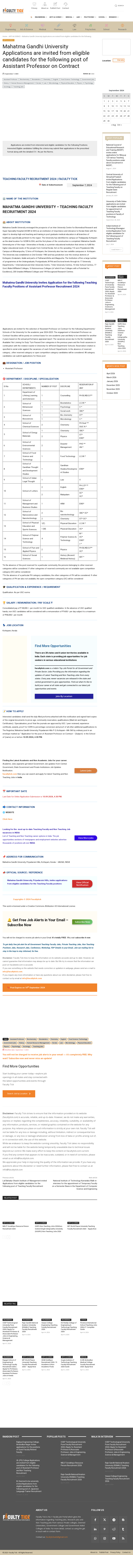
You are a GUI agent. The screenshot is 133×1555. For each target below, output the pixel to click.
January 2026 (112, 381)
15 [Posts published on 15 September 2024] (104, 111)
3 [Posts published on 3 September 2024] (112, 101)
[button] (119, 6)
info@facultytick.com (12, 971)
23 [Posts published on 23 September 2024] (108, 116)
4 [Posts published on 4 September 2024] (116, 101)
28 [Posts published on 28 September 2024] (128, 116)
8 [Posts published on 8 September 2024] (104, 106)
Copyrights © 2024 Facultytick (27, 899)
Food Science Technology (70, 79)
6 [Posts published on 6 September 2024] (124, 101)
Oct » (119, 125)
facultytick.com (42, 668)
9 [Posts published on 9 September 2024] (108, 106)
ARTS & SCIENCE (14, 36)
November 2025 (113, 389)
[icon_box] (34, 6)
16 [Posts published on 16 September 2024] (108, 111)
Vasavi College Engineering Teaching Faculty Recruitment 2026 (49, 1326)
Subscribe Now (82, 921)
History (6, 83)
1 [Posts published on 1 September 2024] (104, 101)
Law (45, 83)
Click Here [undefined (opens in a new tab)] (7, 819)
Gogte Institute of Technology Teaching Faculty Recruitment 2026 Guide (69, 1363)
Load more (116, 249)
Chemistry (47, 79)
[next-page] (8, 1237)
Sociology (7, 87)
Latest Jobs (85, 770)
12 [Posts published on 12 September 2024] (121, 106)
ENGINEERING (7, 1320)
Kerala (38, 83)
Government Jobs (88, 79)
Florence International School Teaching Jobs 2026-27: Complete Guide (88, 1326)
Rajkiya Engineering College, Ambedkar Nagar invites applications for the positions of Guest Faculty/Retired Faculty (28, 1447)
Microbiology (53, 83)
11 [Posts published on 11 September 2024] (117, 106)
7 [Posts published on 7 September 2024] (128, 101)
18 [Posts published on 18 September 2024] (117, 111)
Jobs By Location (64, 696)
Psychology (89, 83)
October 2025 (112, 393)
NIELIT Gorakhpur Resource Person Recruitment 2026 (122, 285)
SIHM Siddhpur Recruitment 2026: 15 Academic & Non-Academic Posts (49, 1363)
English (55, 79)
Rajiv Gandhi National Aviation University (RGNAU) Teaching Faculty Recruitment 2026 (30, 1327)
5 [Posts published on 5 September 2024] (121, 101)
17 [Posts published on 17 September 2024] (113, 111)
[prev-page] (4, 1237)
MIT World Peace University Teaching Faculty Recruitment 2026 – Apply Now (29, 1363)
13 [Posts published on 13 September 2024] (125, 106)
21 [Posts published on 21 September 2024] (128, 111)
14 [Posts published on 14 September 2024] (128, 106)
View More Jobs (86, 837)
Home (5, 36)
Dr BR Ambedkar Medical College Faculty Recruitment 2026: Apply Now (87, 1363)
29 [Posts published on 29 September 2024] (104, 121)
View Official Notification (82, 883)
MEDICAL (84, 1357)
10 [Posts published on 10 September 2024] (113, 106)
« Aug (113, 125)
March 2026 (111, 377)
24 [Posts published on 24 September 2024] (113, 116)
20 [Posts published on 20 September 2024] (125, 111)
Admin (85, 74)
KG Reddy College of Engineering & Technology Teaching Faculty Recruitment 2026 (69, 1327)
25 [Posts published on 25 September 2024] (117, 116)
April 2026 (111, 373)
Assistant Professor (11, 79)
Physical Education (67, 83)
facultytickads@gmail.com (57, 1537)
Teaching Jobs (18, 87)
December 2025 (113, 385)
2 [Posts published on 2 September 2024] (108, 101)
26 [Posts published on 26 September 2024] (121, 116)
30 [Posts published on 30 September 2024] (108, 121)
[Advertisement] (50, 120)
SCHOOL (83, 1320)
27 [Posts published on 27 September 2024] (125, 116)
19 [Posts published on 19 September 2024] (121, 111)
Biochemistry (24, 79)
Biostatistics (36, 79)
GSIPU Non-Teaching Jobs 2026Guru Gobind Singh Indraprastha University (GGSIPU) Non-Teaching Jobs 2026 (49, 1228)
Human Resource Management (22, 83)
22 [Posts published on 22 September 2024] (104, 116)
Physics (79, 83)
